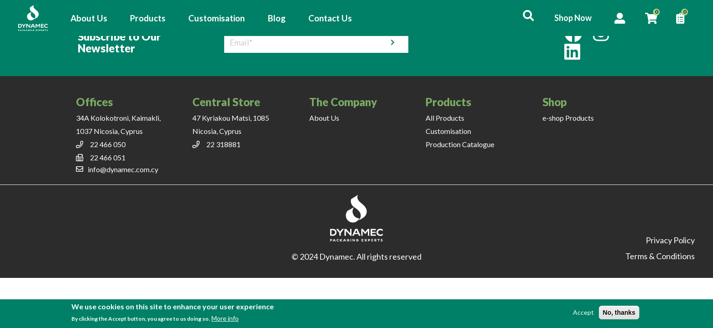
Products (148, 18)
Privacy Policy (670, 240)
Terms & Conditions (660, 256)
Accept (583, 312)
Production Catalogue (460, 144)
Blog (277, 18)
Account (620, 18)
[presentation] (484, 42)
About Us (88, 18)
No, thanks (619, 312)
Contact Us (330, 18)
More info (225, 318)
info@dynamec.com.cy (123, 169)
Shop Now (573, 18)
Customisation (216, 18)
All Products (445, 117)
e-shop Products (568, 117)
